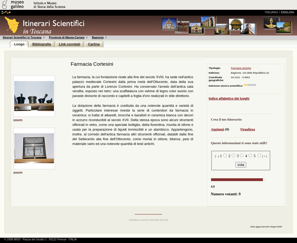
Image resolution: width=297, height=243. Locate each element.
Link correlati (69, 44)
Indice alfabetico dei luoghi (229, 98)
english (287, 12)
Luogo (19, 44)
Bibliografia (41, 44)
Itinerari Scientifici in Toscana (22, 37)
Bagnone (98, 37)
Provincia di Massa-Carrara (66, 37)
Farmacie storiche (241, 68)
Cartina (94, 44)
